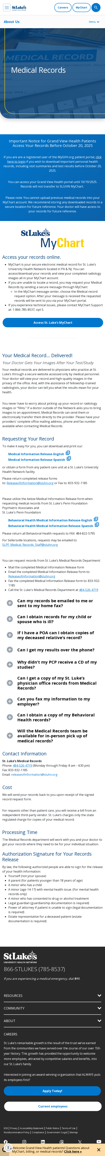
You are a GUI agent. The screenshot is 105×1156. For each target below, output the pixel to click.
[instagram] (24, 1142)
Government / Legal (57, 1132)
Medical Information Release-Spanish (39, 460)
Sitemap (73, 1132)
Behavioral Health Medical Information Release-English (53, 520)
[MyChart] (81, 7)
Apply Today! (52, 1091)
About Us (11, 21)
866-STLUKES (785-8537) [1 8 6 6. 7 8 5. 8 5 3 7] (34, 969)
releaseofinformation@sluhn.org (34, 774)
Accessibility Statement (31, 1128)
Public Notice (52, 1128)
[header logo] (19, 7)
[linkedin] (43, 1142)
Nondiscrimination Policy (16, 1132)
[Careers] (63, 7)
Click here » (73, 1151)
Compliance (38, 1132)
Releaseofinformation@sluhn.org (30, 483)
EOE (6, 1128)
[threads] (61, 1142)
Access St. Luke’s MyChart (53, 323)
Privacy (14, 1128)
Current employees (52, 1106)
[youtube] (99, 1141)
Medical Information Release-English (39, 454)
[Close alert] (99, 1150)
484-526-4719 (88, 590)
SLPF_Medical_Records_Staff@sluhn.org (30, 545)
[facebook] (6, 1142)
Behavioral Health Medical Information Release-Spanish (53, 526)
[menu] (7, 7)
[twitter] (80, 1142)
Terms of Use (69, 1128)
